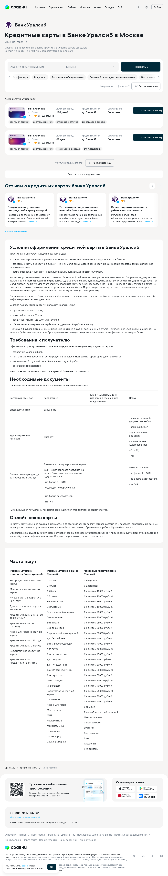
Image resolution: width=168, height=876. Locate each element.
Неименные (53, 730)
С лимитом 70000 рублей (98, 685)
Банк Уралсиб (26, 196)
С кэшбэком (53, 698)
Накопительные (93, 716)
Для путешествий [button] (92, 148)
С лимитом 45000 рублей (98, 653)
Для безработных (57, 637)
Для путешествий (57, 664)
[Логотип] (16, 847)
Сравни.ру (10, 767)
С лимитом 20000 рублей (98, 611)
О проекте (11, 834)
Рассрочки (90, 742)
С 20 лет (51, 590)
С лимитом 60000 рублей (98, 674)
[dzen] (161, 855)
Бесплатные (54, 606)
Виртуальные (91, 732)
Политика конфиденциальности (132, 834)
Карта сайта (30, 839)
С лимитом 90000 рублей (98, 700)
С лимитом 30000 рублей (98, 627)
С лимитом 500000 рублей (98, 669)
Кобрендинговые (56, 704)
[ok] (152, 855)
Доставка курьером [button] (43, 121)
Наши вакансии (68, 839)
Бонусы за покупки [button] (19, 121)
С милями (89, 706)
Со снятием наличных (59, 669)
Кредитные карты (28, 767)
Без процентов (55, 627)
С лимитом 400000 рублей (98, 648)
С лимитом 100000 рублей (98, 595)
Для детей (52, 648)
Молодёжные (54, 719)
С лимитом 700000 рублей (98, 690)
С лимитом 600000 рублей (98, 679)
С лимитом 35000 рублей (98, 637)
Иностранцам (55, 679)
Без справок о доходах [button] (93, 121)
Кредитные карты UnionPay (25, 644)
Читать (33, 220)
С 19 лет (51, 585)
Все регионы (91, 748)
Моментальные (55, 725)
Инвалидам (53, 685)
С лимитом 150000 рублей (98, 606)
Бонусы (40, 77)
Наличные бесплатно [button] (67, 121)
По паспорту (54, 735)
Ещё (120, 7)
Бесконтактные (55, 600)
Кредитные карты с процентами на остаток (23, 660)
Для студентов (55, 674)
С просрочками (92, 721)
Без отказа (53, 621)
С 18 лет (51, 579)
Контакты (24, 834)
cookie (25, 865)
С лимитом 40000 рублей (98, 643)
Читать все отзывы (16, 230)
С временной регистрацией (63, 632)
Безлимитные (55, 616)
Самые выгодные (56, 740)
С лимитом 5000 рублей (97, 658)
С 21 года (52, 595)
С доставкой (91, 585)
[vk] (143, 855)
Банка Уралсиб (49, 767)
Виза (86, 737)
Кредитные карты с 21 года (25, 639)
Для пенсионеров (57, 653)
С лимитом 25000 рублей (98, 621)
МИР (49, 714)
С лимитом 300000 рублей (98, 632)
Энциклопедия (13, 839)
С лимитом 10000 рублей (98, 590)
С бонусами (90, 579)
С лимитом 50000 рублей (98, 664)
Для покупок (54, 658)
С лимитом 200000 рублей (98, 616)
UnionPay (89, 727)
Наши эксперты (48, 839)
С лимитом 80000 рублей (98, 695)
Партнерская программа (45, 834)
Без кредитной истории (60, 611)
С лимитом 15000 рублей (98, 600)
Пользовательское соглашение (94, 834)
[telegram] (134, 855)
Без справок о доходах (59, 643)
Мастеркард (54, 709)
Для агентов (68, 834)
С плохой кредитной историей (101, 711)
